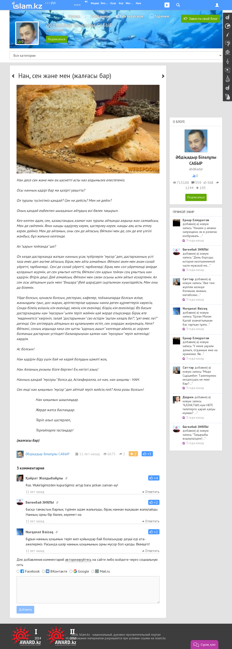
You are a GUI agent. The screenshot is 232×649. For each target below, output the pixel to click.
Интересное (132, 16)
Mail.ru (105, 571)
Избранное (100, 16)
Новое (74, 16)
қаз (47, 2)
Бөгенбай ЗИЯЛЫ (40, 502)
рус (53, 2)
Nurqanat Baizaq (39, 532)
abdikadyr (196, 169)
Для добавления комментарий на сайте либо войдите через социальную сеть (87, 562)
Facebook (32, 571)
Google (83, 571)
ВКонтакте (58, 571)
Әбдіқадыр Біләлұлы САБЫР (43, 454)
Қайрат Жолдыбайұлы (44, 478)
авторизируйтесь (78, 559)
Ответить (151, 492)
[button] (147, 453)
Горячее (162, 16)
